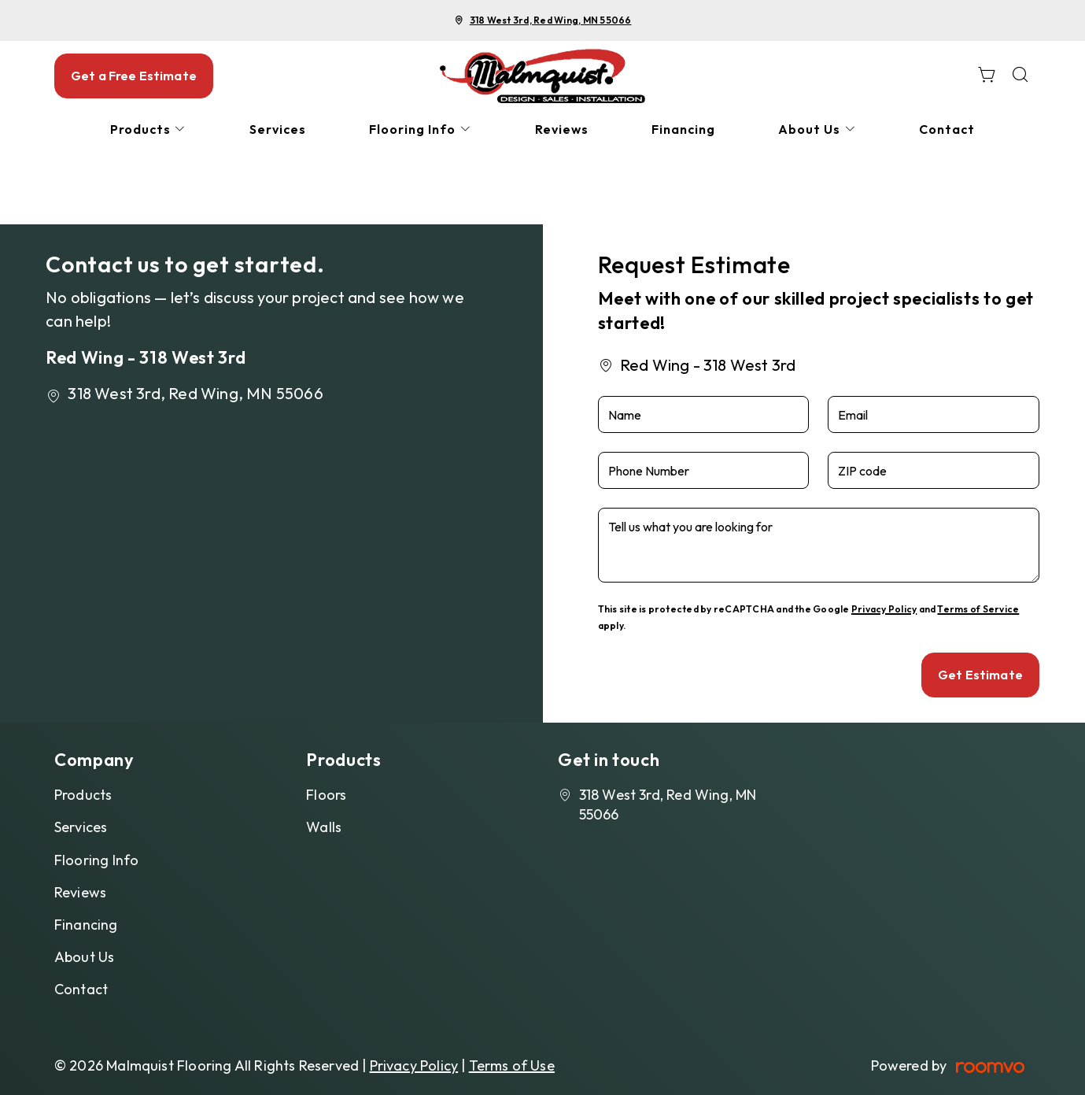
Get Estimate (980, 675)
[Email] (933, 414)
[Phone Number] (704, 470)
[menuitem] (149, 129)
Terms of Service (978, 609)
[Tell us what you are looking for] (818, 545)
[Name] (704, 414)
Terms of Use (512, 1065)
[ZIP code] (933, 470)
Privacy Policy (884, 609)
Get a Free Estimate (134, 75)
